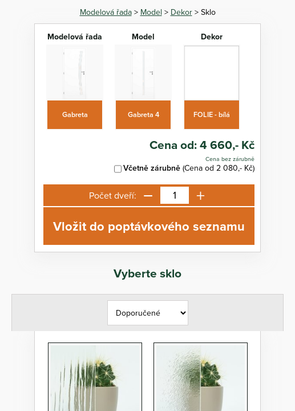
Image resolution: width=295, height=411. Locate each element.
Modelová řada (106, 12)
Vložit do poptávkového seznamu (149, 226)
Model (151, 12)
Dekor (181, 12)
